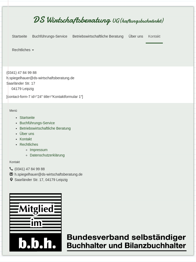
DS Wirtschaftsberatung (98, 20)
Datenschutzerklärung (47, 155)
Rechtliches (23, 50)
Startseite (19, 36)
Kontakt (154, 36)
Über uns (136, 36)
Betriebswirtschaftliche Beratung (98, 36)
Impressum (38, 150)
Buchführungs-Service (49, 36)
